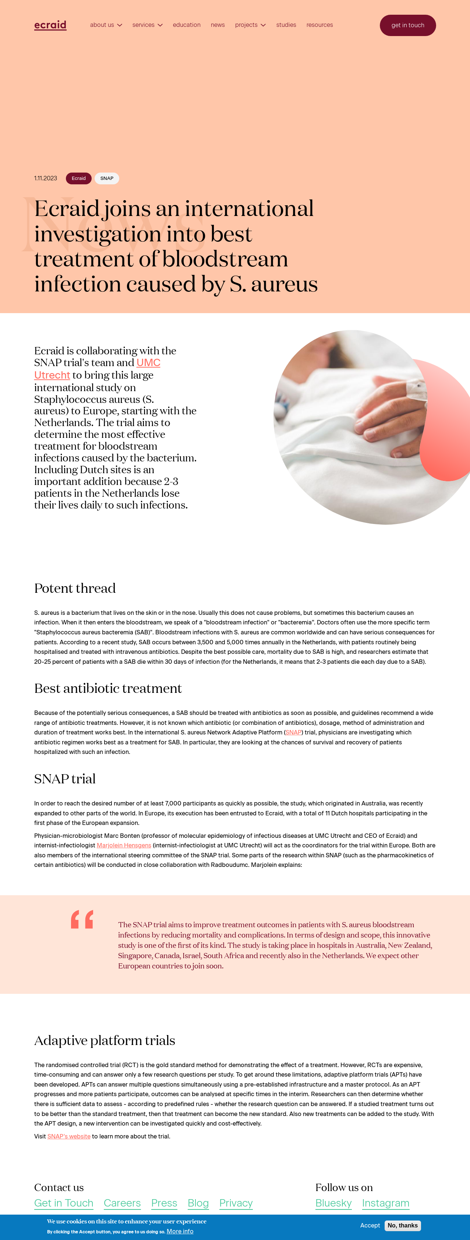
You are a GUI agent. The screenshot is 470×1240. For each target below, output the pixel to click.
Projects (250, 25)
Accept (370, 1228)
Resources (320, 25)
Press (164, 1203)
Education (187, 25)
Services (147, 25)
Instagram (386, 1203)
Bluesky (333, 1203)
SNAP (293, 732)
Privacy (236, 1203)
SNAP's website (69, 1136)
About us (106, 25)
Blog (198, 1203)
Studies (286, 25)
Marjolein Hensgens (124, 845)
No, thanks (403, 1228)
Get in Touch (63, 1203)
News (218, 25)
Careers (122, 1203)
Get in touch (408, 25)
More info (180, 1233)
